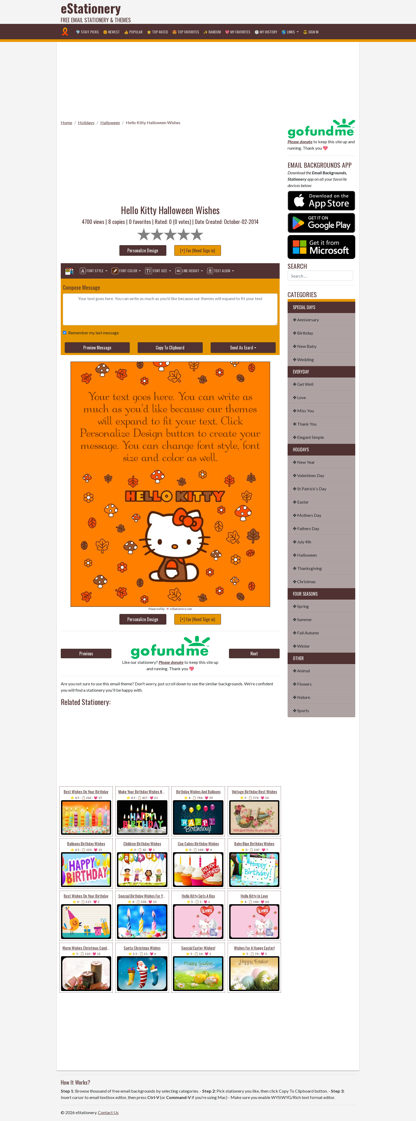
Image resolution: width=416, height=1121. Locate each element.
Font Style (92, 271)
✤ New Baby (305, 346)
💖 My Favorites (237, 31)
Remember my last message (92, 332)
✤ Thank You (305, 423)
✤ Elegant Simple (308, 437)
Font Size (156, 271)
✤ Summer (302, 619)
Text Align (219, 271)
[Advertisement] (258, 12)
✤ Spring (301, 606)
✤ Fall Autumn (306, 632)
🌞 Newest (111, 31)
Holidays (86, 122)
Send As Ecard (241, 347)
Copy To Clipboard (170, 347)
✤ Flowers (302, 683)
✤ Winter (301, 645)
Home (66, 122)
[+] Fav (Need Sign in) (197, 250)
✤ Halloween (305, 554)
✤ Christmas (304, 581)
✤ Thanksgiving (307, 568)
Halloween (110, 122)
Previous (86, 653)
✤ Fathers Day (306, 528)
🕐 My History (265, 31)
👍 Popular (133, 31)
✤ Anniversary (306, 319)
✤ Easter (301, 501)
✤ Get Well (303, 384)
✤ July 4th (302, 541)
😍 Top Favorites (185, 31)
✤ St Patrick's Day (309, 488)
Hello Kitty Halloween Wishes (153, 122)
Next (254, 653)
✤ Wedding (303, 359)
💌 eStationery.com (179, 609)
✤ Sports (301, 710)
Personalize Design (142, 250)
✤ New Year (304, 462)
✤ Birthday (303, 332)
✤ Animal (301, 670)
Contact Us (108, 1112)
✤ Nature (301, 697)
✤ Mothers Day (307, 515)
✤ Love (299, 397)
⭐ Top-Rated (157, 31)
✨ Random (212, 31)
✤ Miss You (303, 410)
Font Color (125, 271)
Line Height (187, 271)
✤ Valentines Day (308, 475)
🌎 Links (288, 31)
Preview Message (97, 347)
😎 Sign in (310, 31)
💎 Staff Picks (87, 31)
